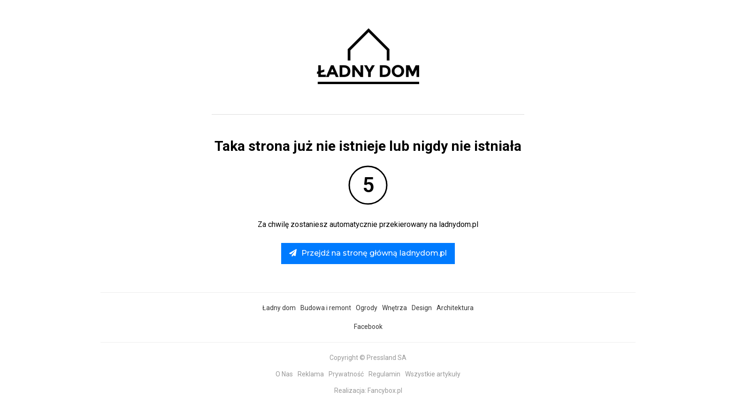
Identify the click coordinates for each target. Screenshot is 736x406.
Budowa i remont (325, 308)
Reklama (311, 374)
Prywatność (346, 374)
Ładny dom (279, 308)
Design (422, 308)
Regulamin (384, 374)
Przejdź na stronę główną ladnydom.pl (368, 253)
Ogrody (366, 308)
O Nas (284, 374)
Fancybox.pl (385, 390)
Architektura (455, 308)
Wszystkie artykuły (432, 374)
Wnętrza (394, 308)
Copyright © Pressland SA (368, 357)
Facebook (368, 326)
